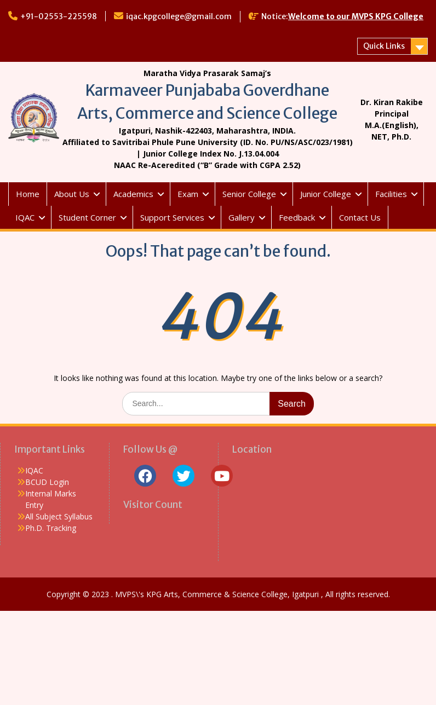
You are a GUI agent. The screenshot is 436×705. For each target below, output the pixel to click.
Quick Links (384, 46)
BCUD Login (47, 482)
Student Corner (87, 217)
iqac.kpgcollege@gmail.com (179, 16)
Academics (133, 193)
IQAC (25, 217)
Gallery (241, 217)
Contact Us (360, 217)
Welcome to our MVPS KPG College (355, 16)
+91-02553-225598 (58, 16)
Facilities (391, 193)
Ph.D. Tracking (50, 528)
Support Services (172, 217)
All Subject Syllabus (59, 516)
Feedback (297, 217)
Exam (187, 193)
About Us (71, 193)
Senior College (249, 193)
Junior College (325, 193)
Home (27, 193)
